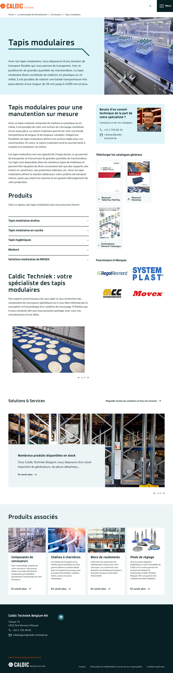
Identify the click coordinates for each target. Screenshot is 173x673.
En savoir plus (27, 474)
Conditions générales (155, 666)
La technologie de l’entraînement (32, 15)
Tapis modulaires (73, 15)
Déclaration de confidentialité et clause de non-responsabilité (115, 666)
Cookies (79, 666)
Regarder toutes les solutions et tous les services (132, 401)
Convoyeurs (56, 15)
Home (11, 15)
